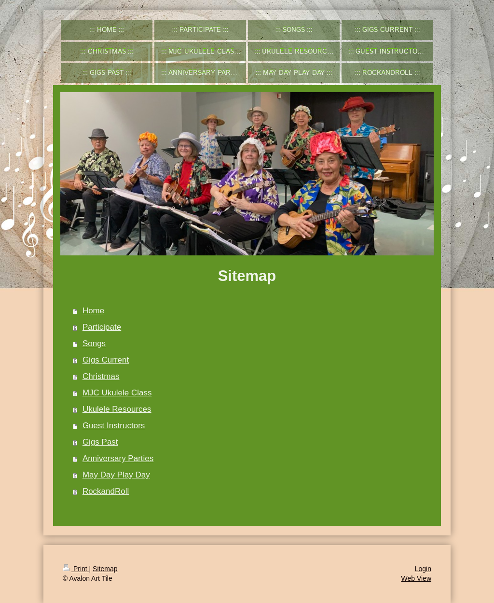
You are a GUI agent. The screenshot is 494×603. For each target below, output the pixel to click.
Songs (94, 343)
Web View (416, 578)
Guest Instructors (113, 425)
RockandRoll (105, 491)
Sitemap (105, 569)
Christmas (101, 376)
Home (93, 310)
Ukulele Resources (116, 409)
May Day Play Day (116, 474)
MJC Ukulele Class (117, 392)
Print (76, 569)
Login (423, 569)
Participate (101, 327)
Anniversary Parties (117, 458)
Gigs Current (105, 360)
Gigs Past (100, 442)
